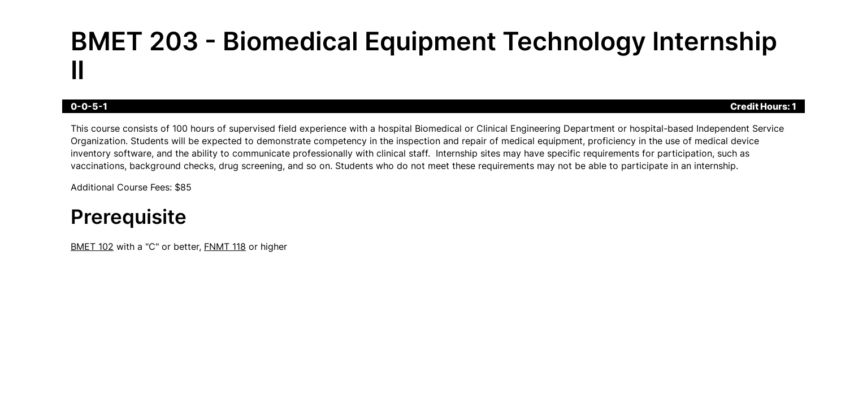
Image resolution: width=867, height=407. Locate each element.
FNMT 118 (225, 246)
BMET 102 (92, 246)
